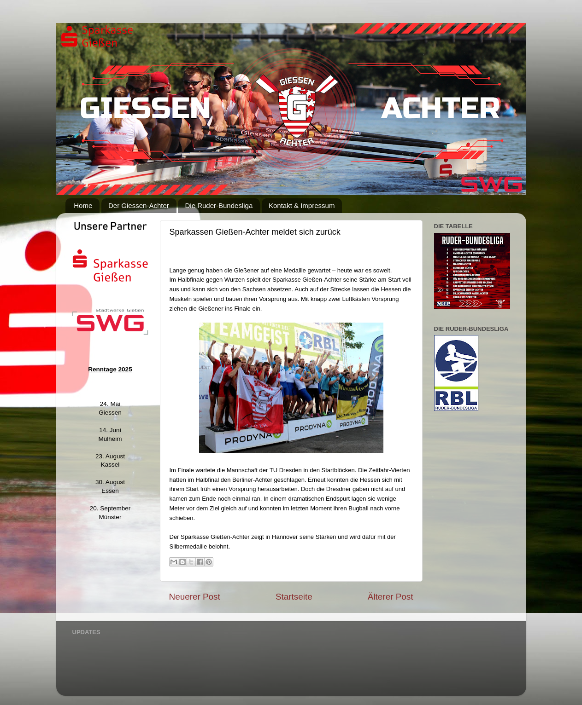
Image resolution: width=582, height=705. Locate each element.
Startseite (294, 596)
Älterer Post (390, 596)
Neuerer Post (194, 596)
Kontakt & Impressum (302, 205)
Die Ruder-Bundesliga (219, 205)
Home (83, 205)
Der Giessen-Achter (138, 205)
